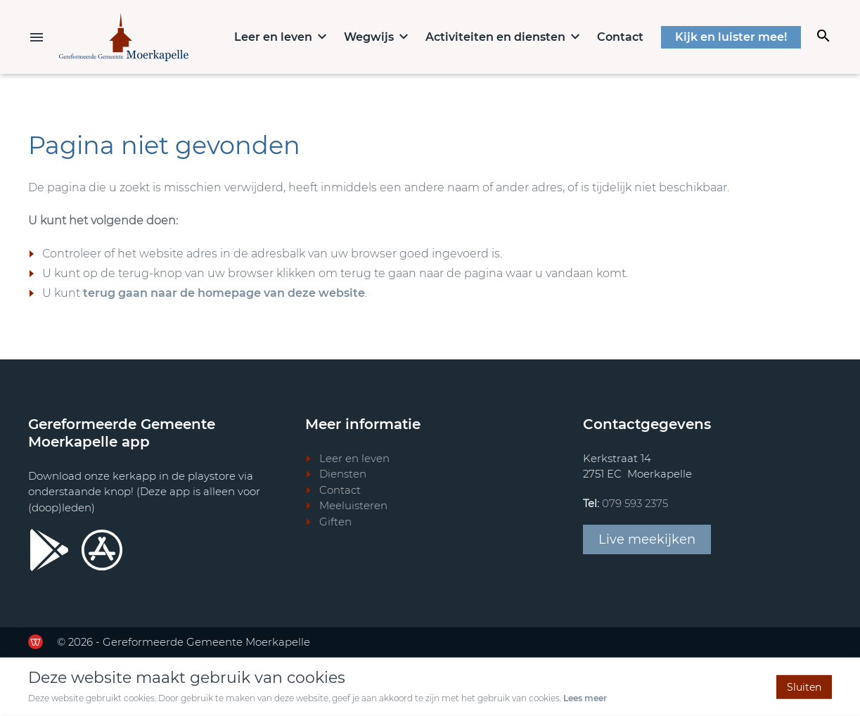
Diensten (342, 473)
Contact (620, 37)
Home (210, 36)
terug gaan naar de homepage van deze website (224, 293)
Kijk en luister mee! (731, 37)
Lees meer (585, 698)
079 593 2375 (635, 503)
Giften (335, 521)
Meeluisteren (353, 505)
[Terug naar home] (123, 37)
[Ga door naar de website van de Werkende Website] (35, 641)
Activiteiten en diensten (495, 37)
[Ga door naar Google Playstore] (49, 550)
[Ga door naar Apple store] (102, 550)
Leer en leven (273, 37)
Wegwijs (369, 37)
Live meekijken (646, 539)
